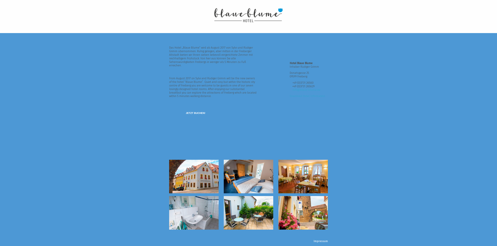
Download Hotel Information (307, 96)
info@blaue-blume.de (306, 90)
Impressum (321, 241)
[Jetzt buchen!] (195, 113)
